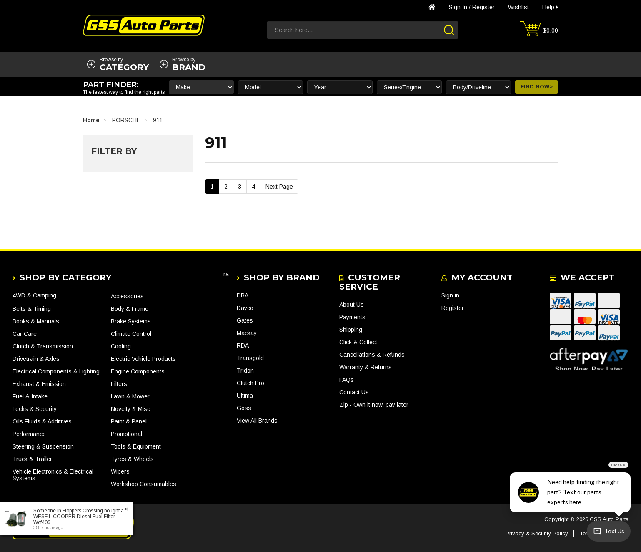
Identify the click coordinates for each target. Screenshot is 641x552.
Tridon (245, 370)
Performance (29, 434)
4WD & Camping (34, 295)
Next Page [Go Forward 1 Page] (279, 186)
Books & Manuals (36, 321)
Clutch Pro (250, 383)
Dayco (245, 308)
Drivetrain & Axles (36, 358)
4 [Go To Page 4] (253, 186)
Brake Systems (131, 321)
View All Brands (257, 420)
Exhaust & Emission (39, 384)
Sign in (458, 7)
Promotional (126, 434)
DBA (242, 295)
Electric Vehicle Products (143, 358)
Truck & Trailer (32, 459)
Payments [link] (352, 317)
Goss (244, 408)
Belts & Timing (32, 308)
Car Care (25, 333)
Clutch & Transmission (43, 346)
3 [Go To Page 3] (239, 186)
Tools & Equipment (136, 446)
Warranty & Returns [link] (365, 367)
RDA (243, 345)
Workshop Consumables (143, 484)
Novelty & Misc (130, 409)
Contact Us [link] (354, 392)
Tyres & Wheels (132, 459)
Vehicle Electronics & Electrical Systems (53, 474)
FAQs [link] (346, 379)
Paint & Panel (129, 421)
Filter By (114, 151)
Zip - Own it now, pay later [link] (373, 404)
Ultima (245, 395)
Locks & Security (35, 409)
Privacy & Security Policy (537, 533)
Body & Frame (129, 308)
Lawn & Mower (130, 396)
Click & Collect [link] (358, 342)
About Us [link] (351, 304)
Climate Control (131, 333)
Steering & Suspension (43, 446)
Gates (245, 320)
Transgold (250, 358)
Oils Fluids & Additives (42, 421)
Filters (119, 384)
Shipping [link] (350, 329)
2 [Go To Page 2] (226, 186)
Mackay (247, 333)
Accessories (127, 296)
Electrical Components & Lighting (56, 371)
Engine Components (138, 371)
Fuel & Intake (30, 396)
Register (483, 7)
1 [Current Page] (212, 186)
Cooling (121, 346)
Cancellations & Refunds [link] (372, 354)
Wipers (120, 471)
